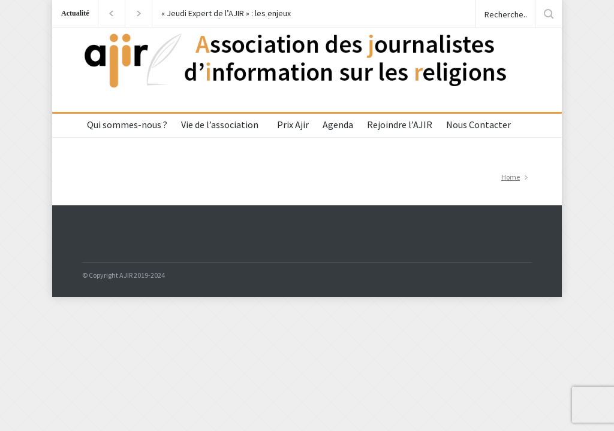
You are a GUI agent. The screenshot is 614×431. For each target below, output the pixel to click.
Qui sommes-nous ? (127, 124)
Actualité (75, 13)
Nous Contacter (478, 124)
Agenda (338, 124)
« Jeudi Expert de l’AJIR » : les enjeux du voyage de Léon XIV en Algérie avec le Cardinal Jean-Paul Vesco (230, 14)
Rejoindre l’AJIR (399, 124)
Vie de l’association (219, 124)
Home (510, 176)
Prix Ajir (293, 124)
